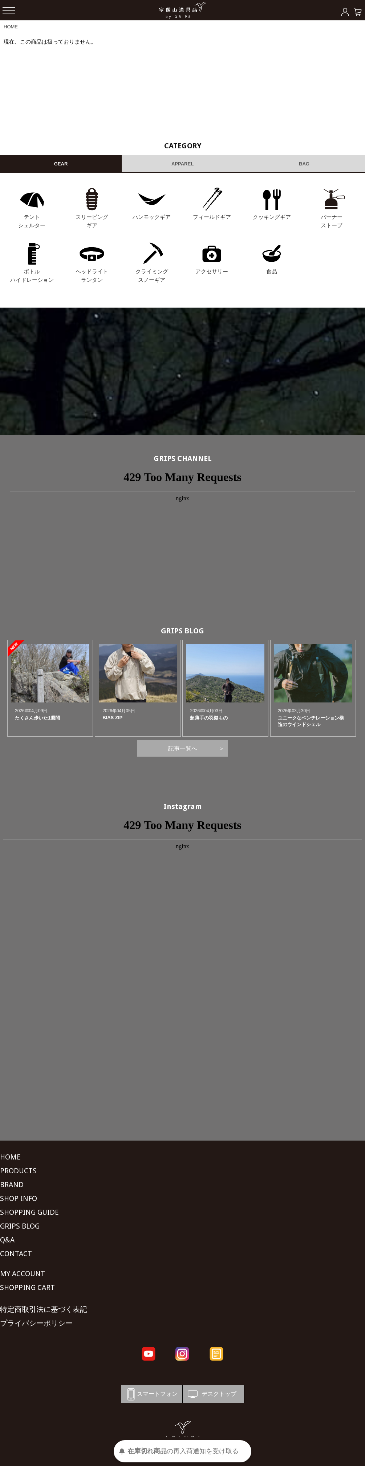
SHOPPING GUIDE (29, 1212)
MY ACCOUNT (22, 1273)
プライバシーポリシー (36, 1323)
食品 (271, 271)
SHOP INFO (18, 1198)
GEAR (61, 164)
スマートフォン (151, 1394)
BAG (304, 164)
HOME (11, 26)
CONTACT (16, 1253)
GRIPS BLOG (182, 630)
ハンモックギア (152, 217)
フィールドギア (212, 217)
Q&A (7, 1239)
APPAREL (182, 164)
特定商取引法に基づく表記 (43, 1309)
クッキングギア (272, 217)
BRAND (12, 1184)
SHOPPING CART (27, 1287)
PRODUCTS (18, 1170)
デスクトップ (211, 1394)
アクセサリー (211, 271)
